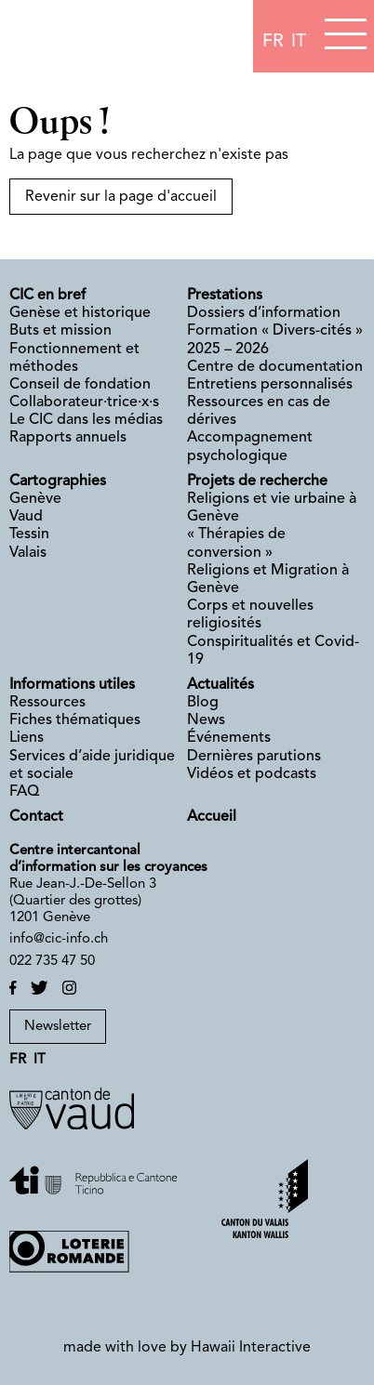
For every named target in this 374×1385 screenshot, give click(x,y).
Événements (229, 738)
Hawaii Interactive (251, 1347)
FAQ (24, 792)
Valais (28, 553)
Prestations (224, 295)
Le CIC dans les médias (86, 420)
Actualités (220, 685)
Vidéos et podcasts (251, 774)
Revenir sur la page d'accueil (121, 197)
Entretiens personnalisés (270, 384)
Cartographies (57, 481)
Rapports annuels (68, 437)
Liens (26, 738)
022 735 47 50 (52, 962)
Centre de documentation (275, 367)
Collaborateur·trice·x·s (84, 402)
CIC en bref (47, 295)
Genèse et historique (80, 313)
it (298, 42)
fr (273, 42)
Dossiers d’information (264, 313)
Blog (203, 702)
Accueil (211, 817)
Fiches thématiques (74, 720)
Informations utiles (72, 685)
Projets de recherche (257, 481)
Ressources (47, 702)
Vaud (26, 516)
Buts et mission (60, 330)
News (206, 720)
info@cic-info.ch (58, 939)
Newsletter (57, 1027)
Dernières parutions (254, 756)
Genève (35, 499)
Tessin (29, 534)
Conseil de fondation (80, 384)
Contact (36, 817)
